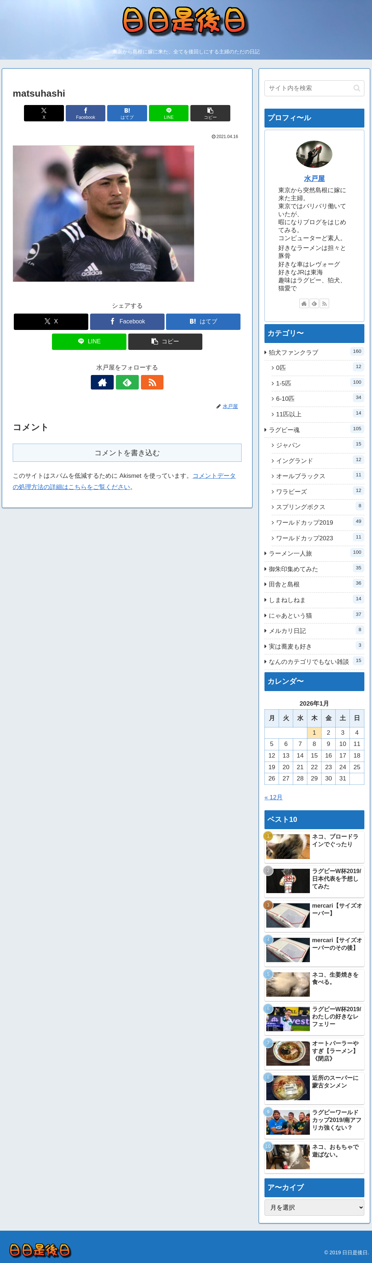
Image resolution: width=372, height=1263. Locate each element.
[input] (314, 88)
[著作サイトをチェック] (110, 382)
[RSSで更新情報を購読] (144, 382)
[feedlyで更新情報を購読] (127, 382)
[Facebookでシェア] (88, 113)
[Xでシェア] (50, 113)
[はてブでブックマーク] (127, 113)
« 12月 (273, 797)
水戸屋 (314, 178)
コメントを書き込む (127, 453)
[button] (204, 113)
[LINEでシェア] (165, 113)
